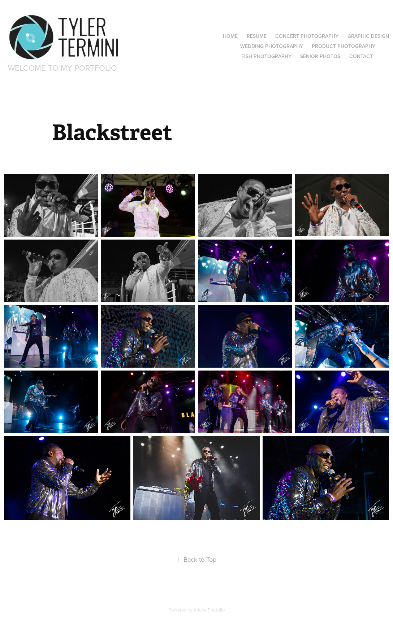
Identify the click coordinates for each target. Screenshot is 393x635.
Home (230, 36)
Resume (257, 36)
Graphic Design (368, 36)
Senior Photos (320, 56)
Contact (361, 56)
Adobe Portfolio (209, 609)
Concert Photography (306, 36)
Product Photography (343, 46)
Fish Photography (266, 56)
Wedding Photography (271, 46)
